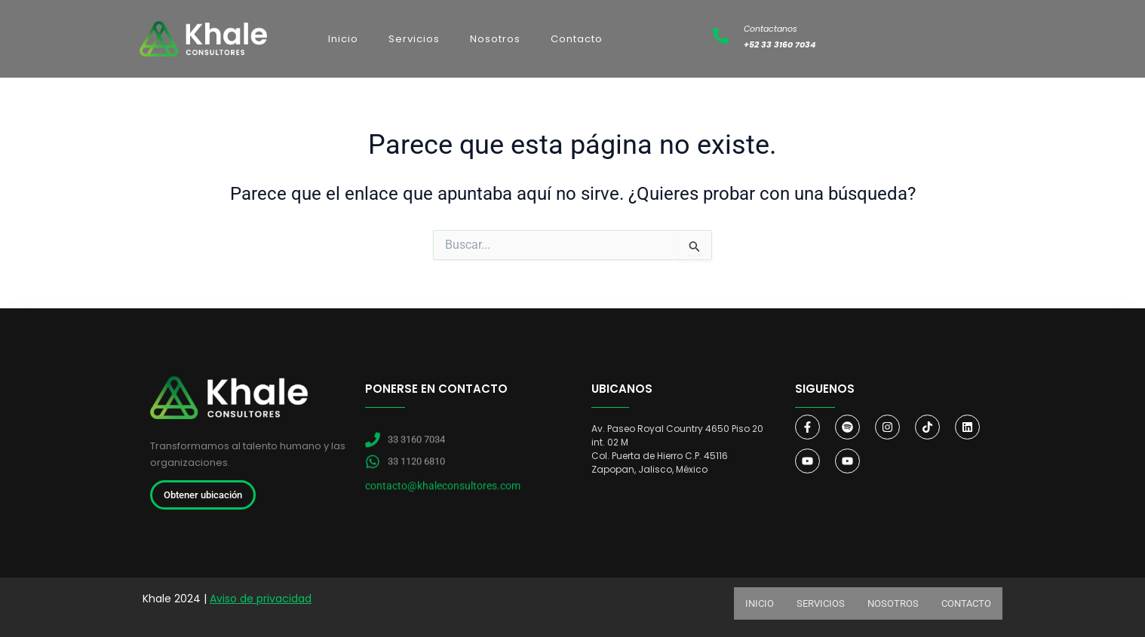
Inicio (343, 39)
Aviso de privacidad (261, 598)
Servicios (414, 39)
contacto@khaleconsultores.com (442, 502)
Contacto (577, 39)
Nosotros (495, 39)
